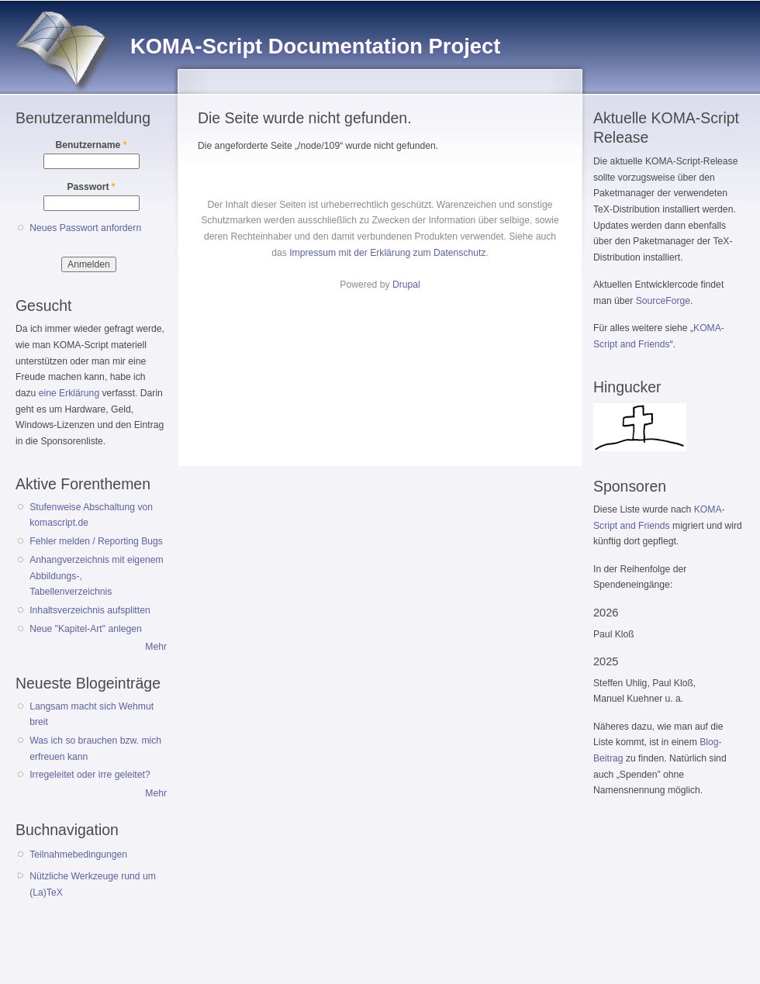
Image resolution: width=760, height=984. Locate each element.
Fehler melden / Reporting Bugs (96, 541)
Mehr (156, 646)
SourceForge (663, 300)
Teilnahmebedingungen (78, 854)
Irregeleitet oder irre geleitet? (89, 774)
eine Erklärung (69, 393)
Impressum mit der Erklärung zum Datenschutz (387, 252)
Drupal (406, 284)
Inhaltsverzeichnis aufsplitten (89, 610)
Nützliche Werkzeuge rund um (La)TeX (92, 884)
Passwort (91, 186)
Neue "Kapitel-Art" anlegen (85, 628)
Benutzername (91, 145)
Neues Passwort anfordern (85, 228)
